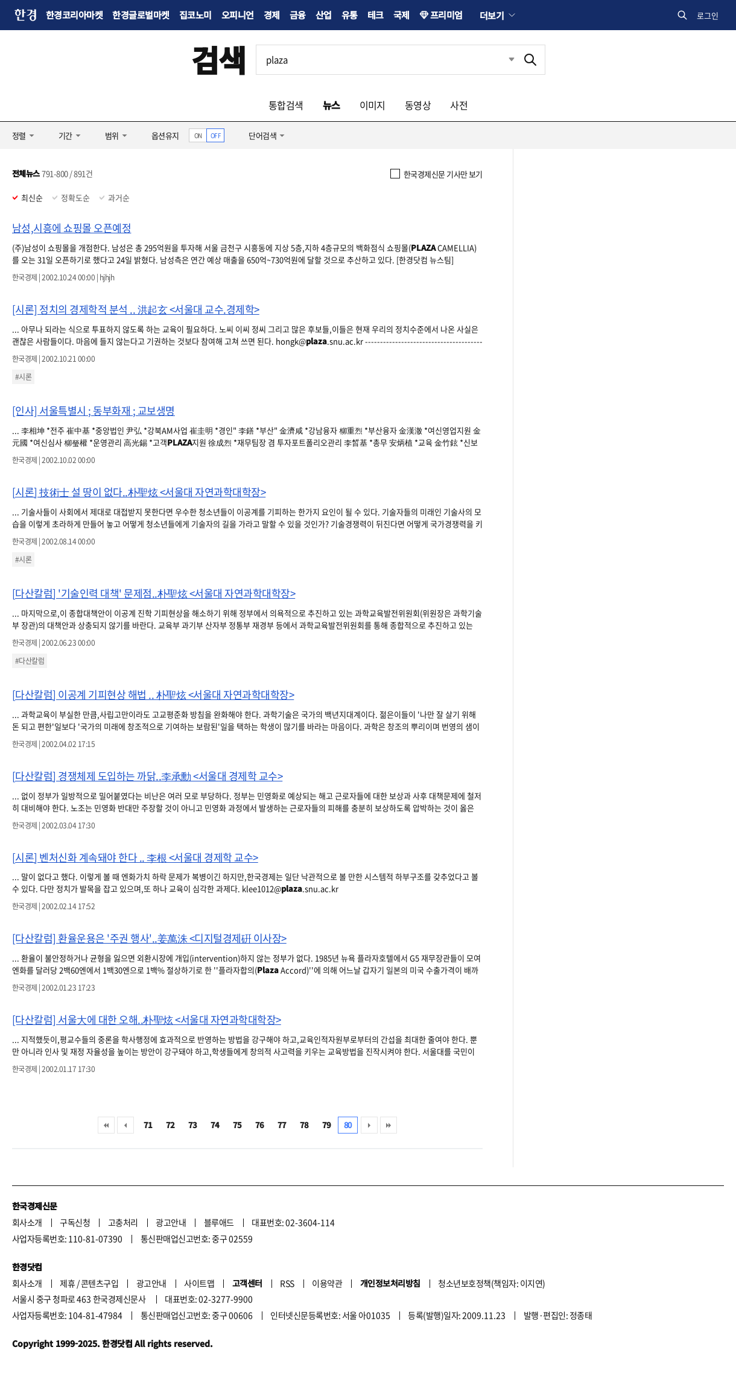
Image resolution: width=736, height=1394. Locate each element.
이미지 (372, 105)
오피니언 (237, 14)
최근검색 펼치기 (502, 60)
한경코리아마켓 (74, 14)
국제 (401, 14)
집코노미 (195, 14)
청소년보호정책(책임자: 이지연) (491, 1283)
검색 (218, 59)
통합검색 (285, 105)
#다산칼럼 (29, 660)
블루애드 (219, 1222)
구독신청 (75, 1222)
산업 (324, 14)
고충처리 (123, 1222)
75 (237, 1125)
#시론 (23, 376)
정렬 (19, 135)
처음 (106, 1125)
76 (259, 1125)
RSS (287, 1283)
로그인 (708, 15)
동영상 (418, 105)
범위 (112, 135)
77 (282, 1125)
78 (304, 1125)
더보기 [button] (492, 15)
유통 (349, 14)
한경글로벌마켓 (140, 14)
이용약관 (327, 1283)
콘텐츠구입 (99, 1283)
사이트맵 (199, 1283)
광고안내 (171, 1222)
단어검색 (262, 135)
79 (326, 1125)
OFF (216, 135)
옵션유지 (165, 135)
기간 (65, 135)
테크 (375, 14)
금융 (298, 14)
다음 (369, 1125)
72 (170, 1125)
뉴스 (331, 105)
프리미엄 (446, 14)
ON (198, 135)
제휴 (67, 1283)
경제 (272, 14)
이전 (125, 1125)
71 (148, 1125)
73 (192, 1125)
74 (215, 1125)
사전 (459, 105)
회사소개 (27, 1222)
